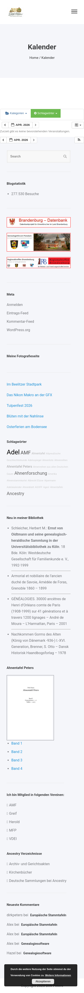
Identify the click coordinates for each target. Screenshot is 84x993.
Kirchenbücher (20, 872)
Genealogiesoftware (35, 943)
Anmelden (15, 305)
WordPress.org (18, 330)
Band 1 (17, 743)
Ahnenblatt (28, 487)
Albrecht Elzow (35, 480)
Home (33, 58)
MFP (12, 830)
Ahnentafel (38, 453)
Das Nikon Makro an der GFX (29, 395)
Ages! (46, 487)
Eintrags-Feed (17, 313)
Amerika (52, 473)
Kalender (48, 58)
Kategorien (16, 113)
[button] (79, 140)
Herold (14, 822)
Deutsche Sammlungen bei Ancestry (37, 881)
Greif (13, 813)
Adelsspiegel (34, 460)
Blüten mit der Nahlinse (25, 416)
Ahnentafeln (56, 487)
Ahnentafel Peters (19, 467)
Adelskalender (14, 487)
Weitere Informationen (58, 975)
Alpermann (50, 480)
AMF (25, 452)
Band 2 (17, 752)
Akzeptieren (43, 981)
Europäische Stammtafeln (48, 915)
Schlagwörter (45, 113)
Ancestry (15, 493)
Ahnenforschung (30, 473)
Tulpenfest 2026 (19, 405)
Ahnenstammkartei (17, 480)
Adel (13, 452)
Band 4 (17, 768)
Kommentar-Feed (20, 321)
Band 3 (17, 760)
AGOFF (38, 487)
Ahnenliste (47, 460)
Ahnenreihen (61, 460)
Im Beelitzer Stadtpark (24, 384)
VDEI (13, 839)
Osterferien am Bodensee (27, 427)
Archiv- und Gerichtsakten (29, 864)
